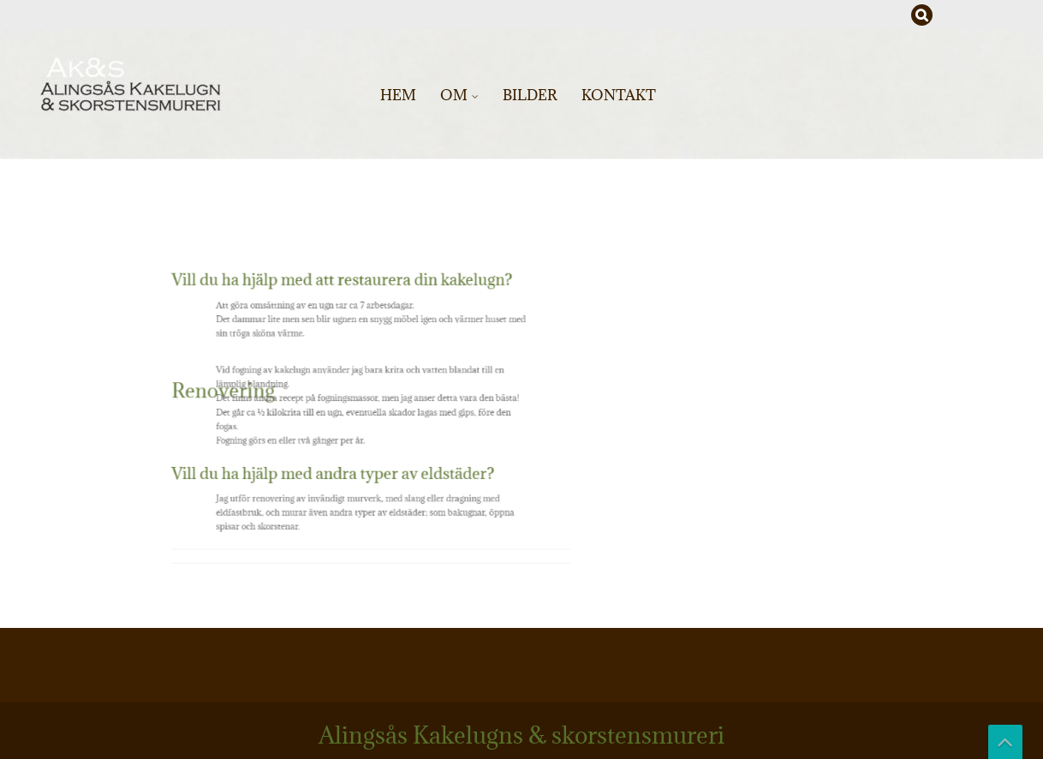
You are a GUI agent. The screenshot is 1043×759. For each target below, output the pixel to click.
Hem (398, 95)
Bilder (530, 95)
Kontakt (618, 95)
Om (454, 95)
